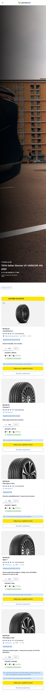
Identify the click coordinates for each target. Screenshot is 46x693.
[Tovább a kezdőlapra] (24, 2)
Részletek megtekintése (23, 373)
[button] (13, 333)
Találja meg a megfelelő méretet (23, 368)
